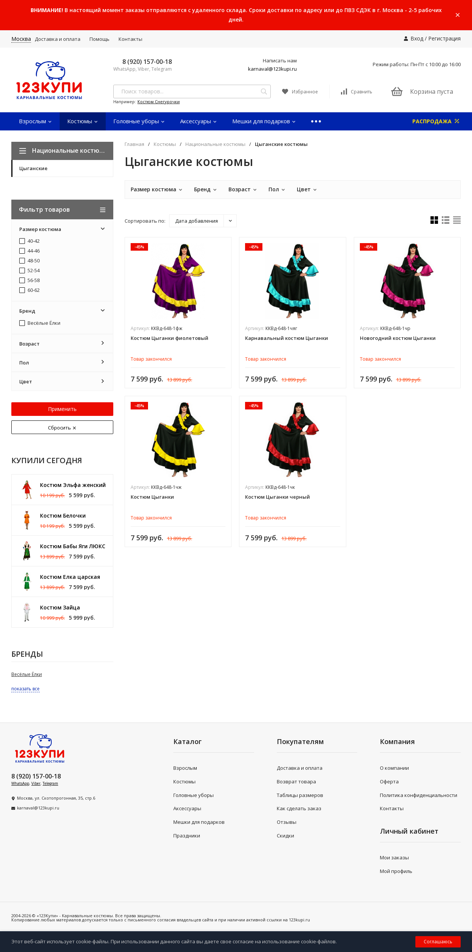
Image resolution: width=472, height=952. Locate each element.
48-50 (29, 261)
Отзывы (286, 822)
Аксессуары (198, 121)
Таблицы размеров (300, 795)
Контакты (130, 39)
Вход (416, 38)
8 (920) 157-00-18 (147, 61)
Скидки (285, 835)
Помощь (99, 39)
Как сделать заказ (299, 808)
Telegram (50, 783)
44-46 (29, 251)
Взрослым (35, 121)
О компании (394, 767)
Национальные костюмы (215, 144)
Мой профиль (396, 871)
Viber (35, 783)
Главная (134, 144)
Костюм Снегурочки (158, 101)
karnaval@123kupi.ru (272, 68)
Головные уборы (139, 121)
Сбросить (62, 427)
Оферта (389, 781)
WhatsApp (20, 783)
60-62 (29, 290)
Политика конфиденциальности (418, 795)
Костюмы (82, 121)
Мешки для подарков (264, 121)
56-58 (29, 281)
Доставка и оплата (57, 39)
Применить (62, 408)
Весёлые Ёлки (39, 323)
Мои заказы (394, 857)
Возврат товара (296, 781)
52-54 (29, 271)
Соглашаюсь (438, 941)
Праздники (186, 835)
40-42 (29, 241)
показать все (25, 688)
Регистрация (444, 38)
